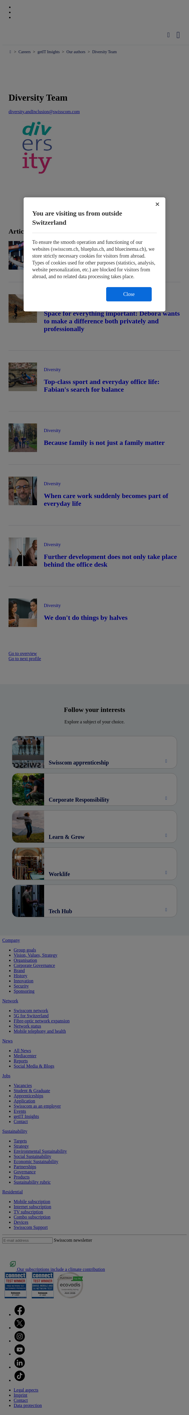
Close (129, 294)
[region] (94, 254)
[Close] (157, 204)
